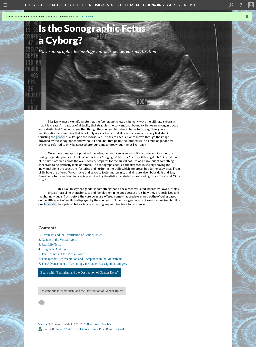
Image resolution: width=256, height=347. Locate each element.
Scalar (59, 328)
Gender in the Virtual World (59, 239)
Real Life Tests (51, 244)
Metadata (106, 324)
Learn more (87, 16)
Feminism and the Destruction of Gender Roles (72, 235)
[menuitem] (5, 5)
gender (60, 137)
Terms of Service (80, 328)
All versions (93, 324)
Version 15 (44, 324)
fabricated (50, 204)
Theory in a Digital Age (99, 5)
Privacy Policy (98, 328)
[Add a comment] (43, 302)
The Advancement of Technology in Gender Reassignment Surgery (84, 263)
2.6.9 (66, 328)
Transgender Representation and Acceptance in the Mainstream (82, 259)
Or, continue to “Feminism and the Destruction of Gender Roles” (82, 291)
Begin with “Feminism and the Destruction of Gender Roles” (79, 272)
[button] (241, 5)
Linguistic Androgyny (56, 249)
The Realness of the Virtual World (63, 254)
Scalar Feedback (115, 328)
